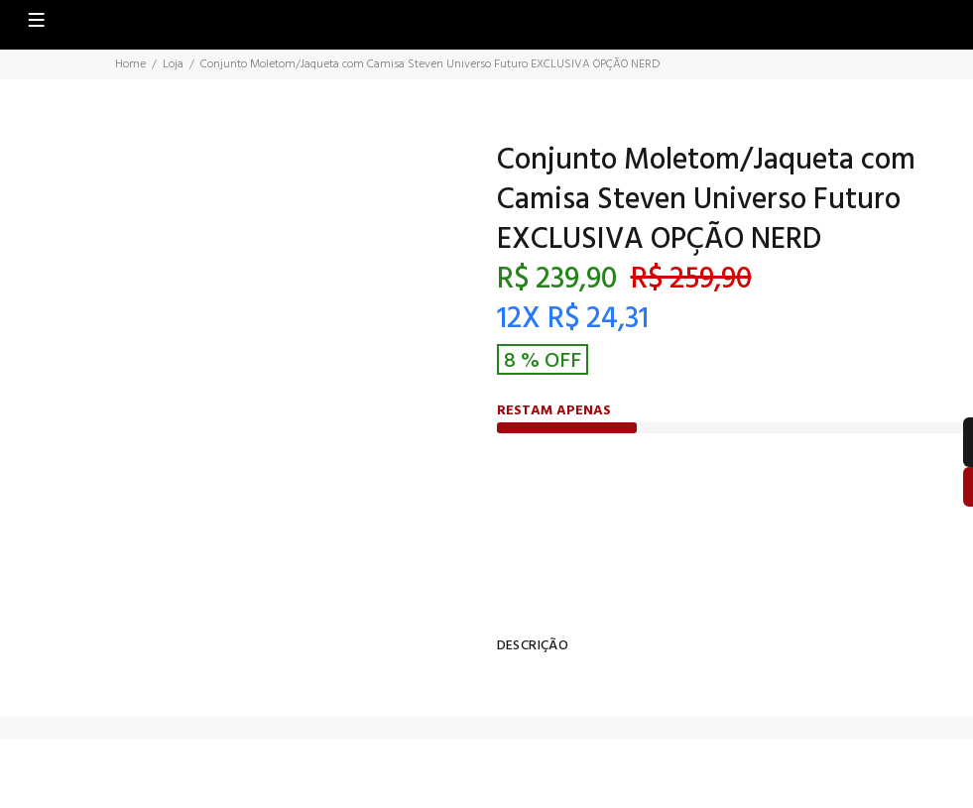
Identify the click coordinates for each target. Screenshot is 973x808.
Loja (173, 64)
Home (130, 64)
